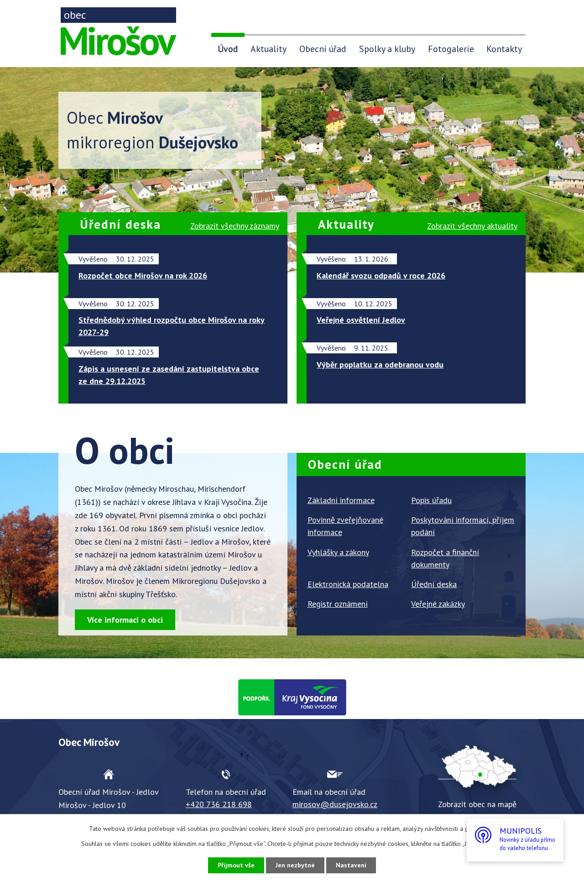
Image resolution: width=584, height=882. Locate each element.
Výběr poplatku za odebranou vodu (380, 364)
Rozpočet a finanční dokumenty (445, 558)
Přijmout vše (236, 865)
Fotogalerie (451, 48)
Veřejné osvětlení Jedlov (361, 320)
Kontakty (504, 48)
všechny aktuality (472, 225)
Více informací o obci (125, 619)
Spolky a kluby (387, 48)
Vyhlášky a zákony (338, 552)
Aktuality (268, 48)
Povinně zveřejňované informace (345, 525)
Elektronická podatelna (348, 584)
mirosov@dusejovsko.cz (334, 804)
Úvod (228, 48)
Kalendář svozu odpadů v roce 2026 (381, 275)
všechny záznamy (234, 225)
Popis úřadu (431, 500)
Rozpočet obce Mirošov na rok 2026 (142, 275)
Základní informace (341, 500)
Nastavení (351, 865)
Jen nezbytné (295, 865)
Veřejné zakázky (438, 603)
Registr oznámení (338, 603)
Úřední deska (434, 584)
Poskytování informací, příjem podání (462, 525)
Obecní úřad (322, 48)
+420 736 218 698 (219, 804)
